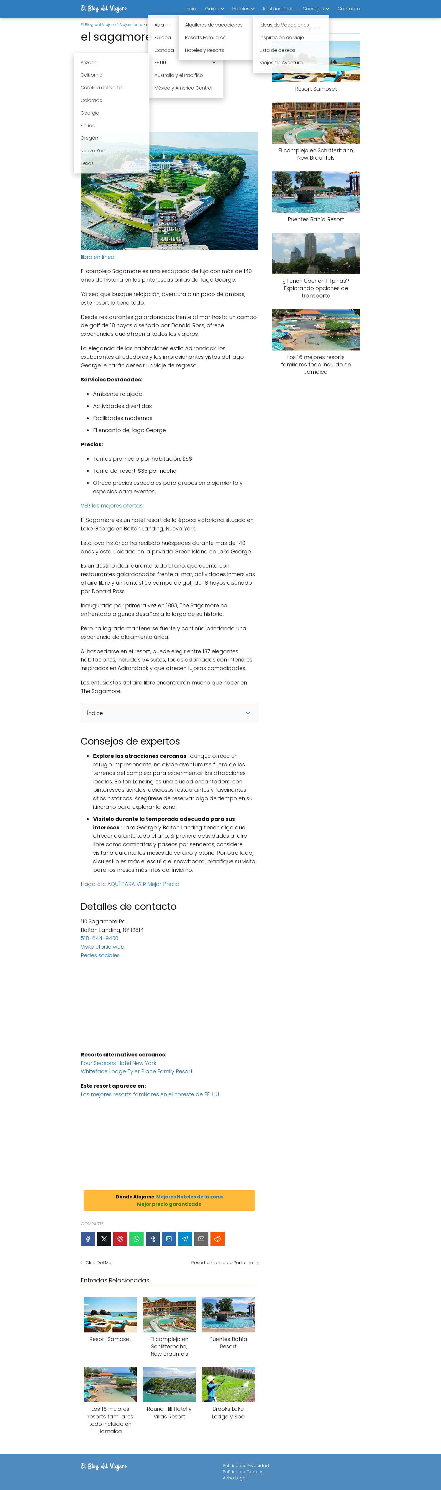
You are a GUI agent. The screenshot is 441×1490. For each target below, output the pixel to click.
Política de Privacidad (246, 1465)
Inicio (190, 8)
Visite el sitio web (102, 946)
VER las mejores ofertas (112, 505)
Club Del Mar (99, 1262)
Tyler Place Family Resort (159, 1071)
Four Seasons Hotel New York (118, 1063)
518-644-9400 (99, 938)
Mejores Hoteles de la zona (189, 1196)
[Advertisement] (169, 88)
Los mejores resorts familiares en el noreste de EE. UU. (150, 1094)
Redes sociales (100, 955)
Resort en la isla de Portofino (222, 1262)
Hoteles (240, 8)
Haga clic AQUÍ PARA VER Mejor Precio (130, 884)
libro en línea (98, 257)
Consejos (313, 8)
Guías (212, 8)
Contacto (349, 8)
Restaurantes (278, 8)
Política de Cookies (243, 1472)
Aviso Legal (234, 1478)
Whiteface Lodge (104, 1071)
